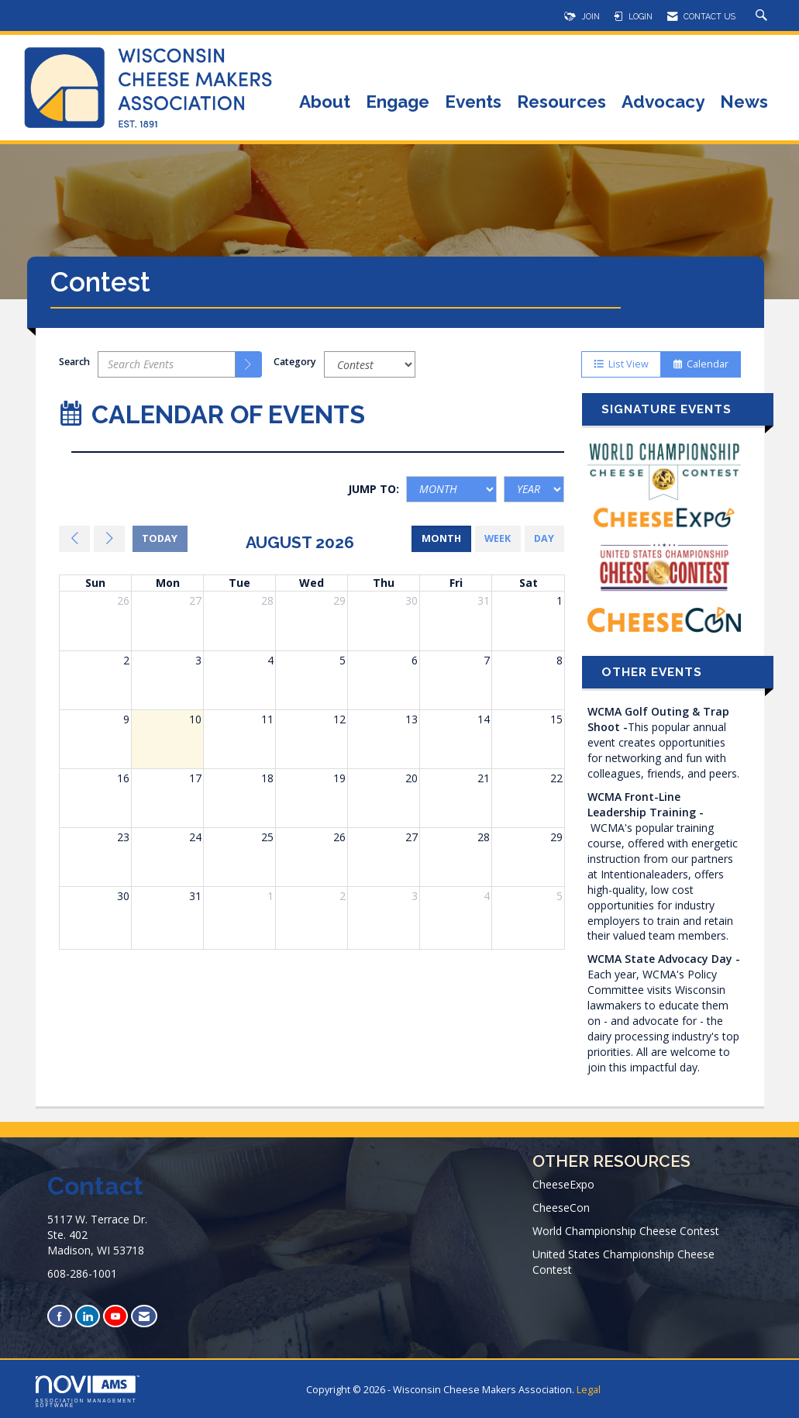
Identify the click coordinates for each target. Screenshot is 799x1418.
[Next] (109, 539)
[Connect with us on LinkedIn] (87, 1316)
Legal (589, 1389)
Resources (561, 103)
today (159, 538)
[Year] (534, 489)
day (544, 538)
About (324, 103)
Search (74, 361)
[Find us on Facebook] (59, 1316)
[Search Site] (763, 16)
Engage (397, 103)
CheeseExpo (563, 1184)
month (441, 538)
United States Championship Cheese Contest (623, 1262)
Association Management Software (87, 1391)
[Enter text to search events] (167, 364)
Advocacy (663, 103)
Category (295, 361)
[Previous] (74, 539)
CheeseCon (561, 1207)
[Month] (451, 489)
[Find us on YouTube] (115, 1316)
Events (473, 103)
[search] (249, 364)
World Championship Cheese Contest (625, 1230)
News (744, 103)
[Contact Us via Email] (144, 1316)
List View (621, 364)
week (497, 538)
